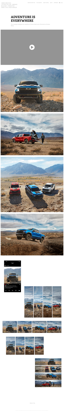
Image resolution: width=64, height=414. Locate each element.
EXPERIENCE (56, 2)
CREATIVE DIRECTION (31, 2)
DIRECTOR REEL (46, 2)
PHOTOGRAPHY (39, 2)
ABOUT (51, 2)
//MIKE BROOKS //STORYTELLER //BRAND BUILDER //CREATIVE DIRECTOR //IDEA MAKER (9, 5)
